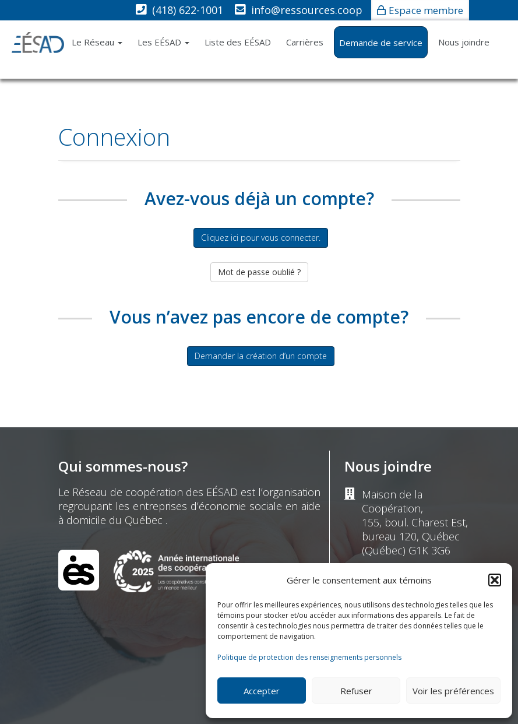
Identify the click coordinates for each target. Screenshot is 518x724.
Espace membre (426, 10)
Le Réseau (97, 42)
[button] (495, 580)
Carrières (304, 42)
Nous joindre (463, 42)
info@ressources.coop (306, 10)
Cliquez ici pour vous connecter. (260, 237)
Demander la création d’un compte (261, 355)
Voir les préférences (453, 691)
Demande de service (380, 42)
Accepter (262, 691)
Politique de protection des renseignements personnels (309, 657)
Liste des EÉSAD (238, 42)
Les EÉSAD (163, 42)
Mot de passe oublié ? (259, 271)
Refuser (356, 691)
